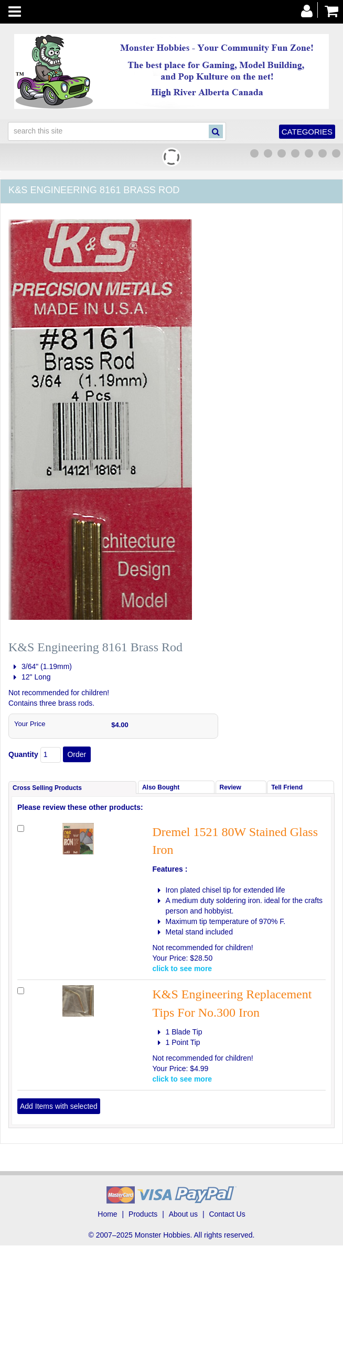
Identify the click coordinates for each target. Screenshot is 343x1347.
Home (107, 1214)
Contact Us (227, 1214)
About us (183, 1214)
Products (142, 1214)
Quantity (23, 754)
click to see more (182, 968)
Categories (307, 131)
